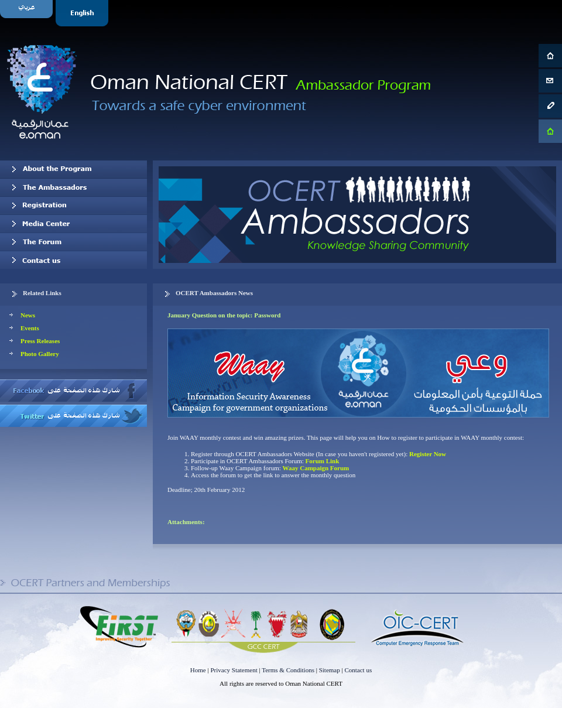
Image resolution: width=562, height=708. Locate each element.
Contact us (73, 260)
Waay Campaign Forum (316, 467)
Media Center (73, 223)
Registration (73, 205)
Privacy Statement (233, 669)
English (83, 13)
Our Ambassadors (73, 187)
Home (198, 669)
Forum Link (323, 460)
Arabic (28, 13)
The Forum (73, 242)
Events (29, 327)
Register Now (427, 453)
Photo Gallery (39, 353)
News (27, 315)
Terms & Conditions (288, 669)
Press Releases (40, 340)
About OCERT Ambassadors (73, 169)
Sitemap (329, 669)
